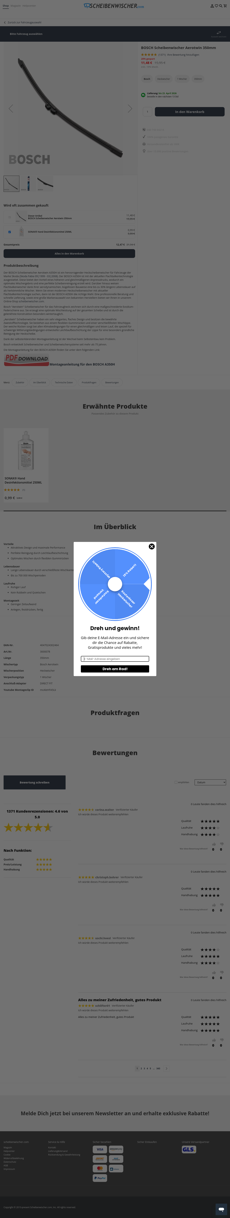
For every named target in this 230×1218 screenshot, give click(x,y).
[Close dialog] (152, 546)
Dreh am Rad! (115, 668)
